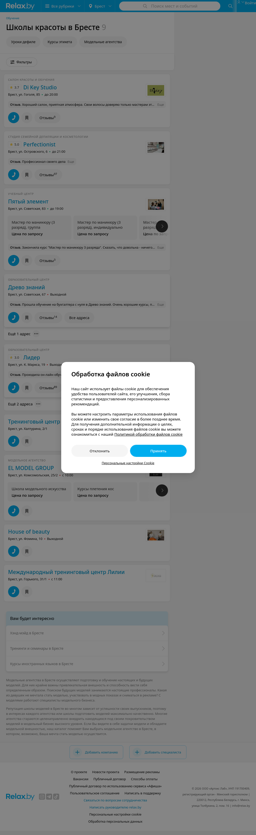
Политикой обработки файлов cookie (148, 434)
